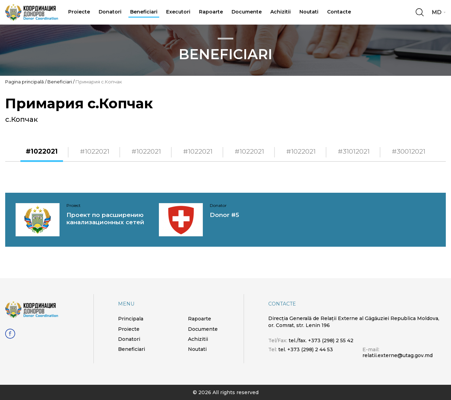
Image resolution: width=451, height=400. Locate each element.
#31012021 (354, 151)
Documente (247, 12)
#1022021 (42, 151)
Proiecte (79, 12)
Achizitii (280, 12)
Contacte (339, 12)
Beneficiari (143, 12)
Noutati (308, 12)
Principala (130, 319)
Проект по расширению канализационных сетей (105, 218)
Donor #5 (224, 214)
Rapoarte (211, 12)
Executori (178, 12)
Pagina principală (24, 81)
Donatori (110, 12)
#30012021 (408, 151)
